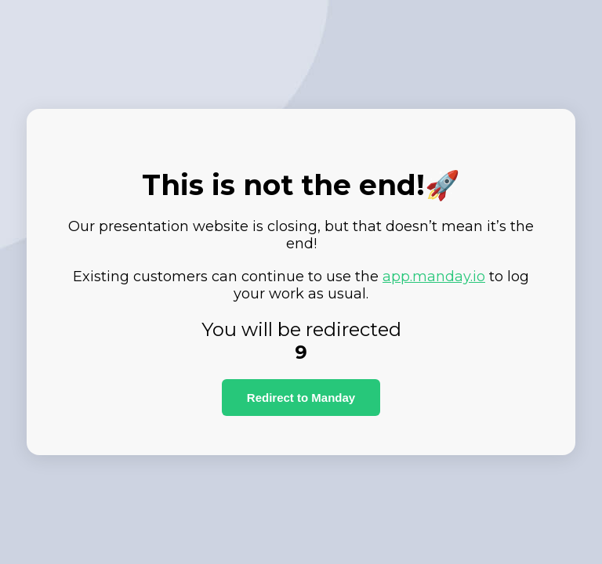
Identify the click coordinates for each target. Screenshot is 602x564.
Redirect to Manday (301, 397)
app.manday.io (434, 276)
